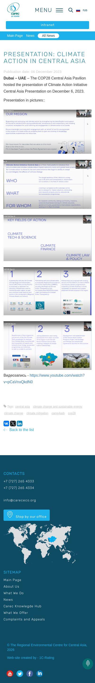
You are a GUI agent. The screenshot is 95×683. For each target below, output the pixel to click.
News (30, 36)
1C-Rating (46, 658)
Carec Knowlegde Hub (22, 606)
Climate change (13, 413)
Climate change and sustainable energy (57, 406)
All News (48, 36)
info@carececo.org (20, 500)
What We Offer (16, 613)
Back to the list (19, 430)
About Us (11, 587)
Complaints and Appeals (24, 619)
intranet (47, 25)
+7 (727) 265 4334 (19, 488)
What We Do (14, 593)
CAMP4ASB (58, 413)
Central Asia (22, 406)
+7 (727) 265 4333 (19, 481)
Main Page (15, 36)
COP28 (72, 413)
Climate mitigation (37, 413)
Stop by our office (27, 515)
